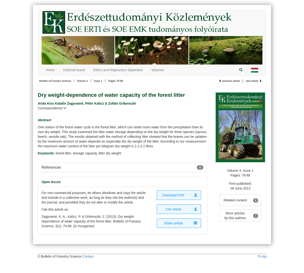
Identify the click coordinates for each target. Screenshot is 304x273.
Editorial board (74, 70)
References (51, 167)
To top (261, 256)
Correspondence (52, 108)
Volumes (157, 70)
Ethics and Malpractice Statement (118, 70)
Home (50, 70)
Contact (88, 256)
